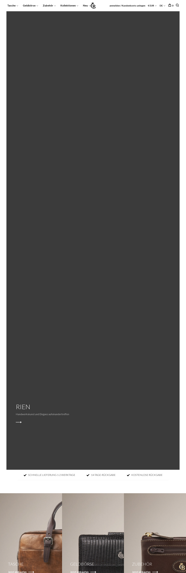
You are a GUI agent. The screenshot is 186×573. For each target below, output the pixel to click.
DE (161, 5)
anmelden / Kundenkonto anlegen (127, 5)
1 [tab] (86, 461)
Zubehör (48, 5)
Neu (85, 5)
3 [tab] (104, 461)
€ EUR (151, 5)
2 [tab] (95, 461)
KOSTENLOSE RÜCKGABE (145, 474)
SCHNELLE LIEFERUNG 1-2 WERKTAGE (49, 474)
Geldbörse (29, 5)
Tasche (11, 5)
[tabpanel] (93, 240)
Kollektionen (68, 5)
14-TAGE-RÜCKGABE (101, 474)
